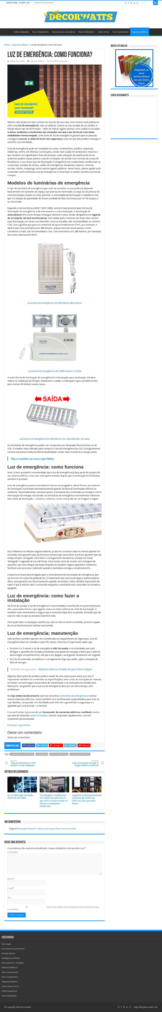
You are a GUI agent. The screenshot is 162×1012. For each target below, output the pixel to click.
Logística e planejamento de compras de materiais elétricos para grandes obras (86, 799)
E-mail (10, 888)
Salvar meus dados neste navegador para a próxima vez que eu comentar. (53, 908)
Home (8, 31)
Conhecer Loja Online (18, 725)
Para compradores (40, 32)
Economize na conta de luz (63, 32)
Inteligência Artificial (10, 958)
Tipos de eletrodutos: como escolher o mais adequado (26, 763)
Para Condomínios (86, 32)
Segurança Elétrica (140, 32)
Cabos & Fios (103, 32)
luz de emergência (59, 754)
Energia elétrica (8, 953)
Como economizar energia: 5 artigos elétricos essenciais (83, 763)
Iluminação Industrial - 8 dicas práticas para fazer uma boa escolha (46, 829)
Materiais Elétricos (9, 967)
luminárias (42, 754)
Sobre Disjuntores (9, 991)
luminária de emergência (22, 754)
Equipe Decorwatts (17, 61)
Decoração (6, 944)
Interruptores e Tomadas (13, 963)
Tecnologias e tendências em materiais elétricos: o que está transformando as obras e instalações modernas (54, 801)
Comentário (12, 852)
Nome (10, 879)
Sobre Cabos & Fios (10, 986)
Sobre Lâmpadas (21, 32)
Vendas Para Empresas (43, 3)
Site (9, 898)
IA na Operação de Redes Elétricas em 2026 (20, 796)
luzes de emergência (80, 754)
